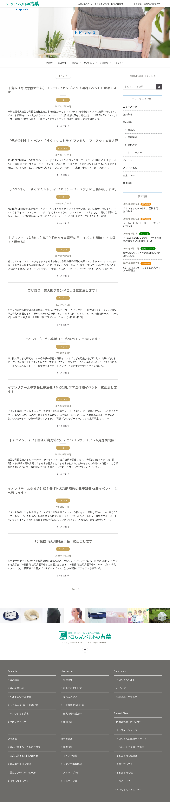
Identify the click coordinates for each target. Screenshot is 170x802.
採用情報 (127, 183)
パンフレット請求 (133, 3)
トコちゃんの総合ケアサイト (131, 738)
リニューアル (135, 152)
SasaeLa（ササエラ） (127, 696)
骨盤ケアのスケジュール (23, 772)
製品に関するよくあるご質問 (25, 747)
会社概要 (67, 680)
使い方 (75, 63)
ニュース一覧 (130, 107)
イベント (127, 160)
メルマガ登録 (70, 781)
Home (49, 62)
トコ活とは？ (123, 781)
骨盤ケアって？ (124, 764)
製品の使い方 (17, 688)
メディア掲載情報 (72, 764)
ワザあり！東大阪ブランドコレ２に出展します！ (63, 290)
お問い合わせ (117, 3)
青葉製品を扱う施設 (20, 764)
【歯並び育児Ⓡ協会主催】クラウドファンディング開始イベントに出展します (62, 90)
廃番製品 (132, 137)
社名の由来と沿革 (72, 688)
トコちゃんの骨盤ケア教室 (130, 747)
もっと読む (63, 126)
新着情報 (67, 747)
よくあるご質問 (101, 3)
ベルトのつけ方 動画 (21, 696)
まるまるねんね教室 (126, 755)
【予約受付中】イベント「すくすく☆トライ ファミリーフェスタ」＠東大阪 (63, 140)
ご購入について (85, 3)
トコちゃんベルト (125, 680)
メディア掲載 (130, 168)
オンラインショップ (126, 730)
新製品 (131, 129)
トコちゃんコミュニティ (129, 789)
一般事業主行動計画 (73, 705)
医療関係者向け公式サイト (130, 722)
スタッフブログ (71, 772)
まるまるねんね (124, 772)
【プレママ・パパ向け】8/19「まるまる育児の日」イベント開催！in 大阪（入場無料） (62, 239)
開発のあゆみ (70, 696)
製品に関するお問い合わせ (24, 755)
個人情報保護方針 (72, 713)
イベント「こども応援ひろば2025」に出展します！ (63, 339)
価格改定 (132, 145)
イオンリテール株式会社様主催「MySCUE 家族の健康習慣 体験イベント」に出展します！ (63, 490)
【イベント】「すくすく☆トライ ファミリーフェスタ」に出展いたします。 (63, 189)
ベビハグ (121, 688)
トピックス (118, 63)
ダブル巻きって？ (19, 781)
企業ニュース (130, 175)
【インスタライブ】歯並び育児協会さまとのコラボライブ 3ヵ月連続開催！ (62, 440)
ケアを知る (89, 63)
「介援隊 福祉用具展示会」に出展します (63, 541)
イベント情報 (70, 755)
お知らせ (127, 114)
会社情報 (104, 63)
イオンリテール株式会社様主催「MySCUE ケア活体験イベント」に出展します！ (62, 389)
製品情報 (62, 63)
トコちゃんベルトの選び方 (24, 705)
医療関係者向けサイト (154, 3)
